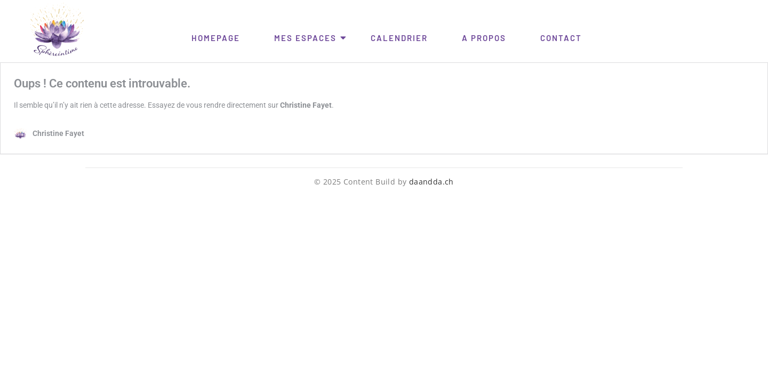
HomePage (215, 38)
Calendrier (399, 38)
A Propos (484, 38)
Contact (561, 38)
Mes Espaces (307, 38)
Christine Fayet (306, 105)
